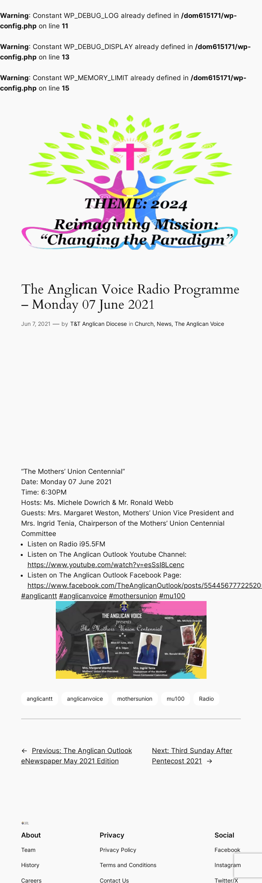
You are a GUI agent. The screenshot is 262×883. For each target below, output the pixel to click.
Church (144, 323)
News (164, 323)
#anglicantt (39, 596)
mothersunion (134, 698)
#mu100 (172, 596)
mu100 (176, 698)
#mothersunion (133, 596)
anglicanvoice (85, 698)
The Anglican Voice (199, 323)
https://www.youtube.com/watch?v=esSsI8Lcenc (106, 565)
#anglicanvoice (83, 596)
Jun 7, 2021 (36, 323)
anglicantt (40, 698)
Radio (206, 698)
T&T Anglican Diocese (98, 323)
